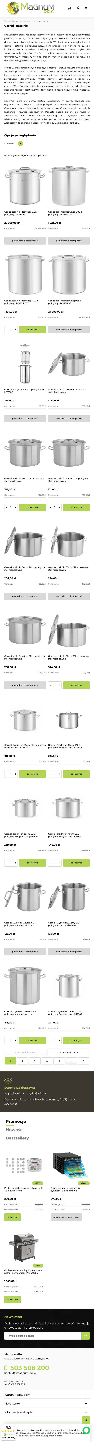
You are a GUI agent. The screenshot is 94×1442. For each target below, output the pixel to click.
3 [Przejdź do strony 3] (34, 1061)
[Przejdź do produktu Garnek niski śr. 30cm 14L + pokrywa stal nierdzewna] (25, 452)
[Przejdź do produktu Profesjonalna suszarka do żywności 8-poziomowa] (70, 1169)
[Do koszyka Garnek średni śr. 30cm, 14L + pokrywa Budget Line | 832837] (76, 774)
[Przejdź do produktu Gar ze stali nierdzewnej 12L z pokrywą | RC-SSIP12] (25, 186)
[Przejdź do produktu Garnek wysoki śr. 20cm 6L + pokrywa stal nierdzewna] (25, 897)
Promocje (16, 1121)
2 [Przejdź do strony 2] (22, 1061)
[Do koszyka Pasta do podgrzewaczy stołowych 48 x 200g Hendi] (12, 1217)
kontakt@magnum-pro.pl (20, 1372)
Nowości (15, 1129)
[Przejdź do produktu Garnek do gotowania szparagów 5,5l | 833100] (25, 364)
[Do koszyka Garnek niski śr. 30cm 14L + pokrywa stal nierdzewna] (32, 507)
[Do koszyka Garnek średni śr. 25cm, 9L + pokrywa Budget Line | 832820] (32, 774)
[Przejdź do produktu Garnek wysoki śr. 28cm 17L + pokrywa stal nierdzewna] (25, 986)
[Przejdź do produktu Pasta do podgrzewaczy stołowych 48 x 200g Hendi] (23, 1169)
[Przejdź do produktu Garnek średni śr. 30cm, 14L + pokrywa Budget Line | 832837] (69, 719)
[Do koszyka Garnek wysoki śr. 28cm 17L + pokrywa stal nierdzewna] (32, 1040)
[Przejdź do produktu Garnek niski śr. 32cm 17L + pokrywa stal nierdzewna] (69, 452)
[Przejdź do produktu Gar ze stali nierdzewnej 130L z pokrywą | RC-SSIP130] (69, 186)
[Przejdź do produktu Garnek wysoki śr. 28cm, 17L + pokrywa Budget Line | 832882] (69, 986)
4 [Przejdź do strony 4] (47, 1061)
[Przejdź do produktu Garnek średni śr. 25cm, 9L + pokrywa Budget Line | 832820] (25, 719)
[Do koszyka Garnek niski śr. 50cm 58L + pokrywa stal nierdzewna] (76, 685)
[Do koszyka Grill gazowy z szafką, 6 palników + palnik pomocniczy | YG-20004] (12, 1299)
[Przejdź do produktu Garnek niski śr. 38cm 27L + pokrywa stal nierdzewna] (69, 541)
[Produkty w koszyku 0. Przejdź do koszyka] (69, 8)
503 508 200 (29, 1368)
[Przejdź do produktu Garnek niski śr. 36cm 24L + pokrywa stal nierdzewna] (25, 541)
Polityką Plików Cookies (22, 1433)
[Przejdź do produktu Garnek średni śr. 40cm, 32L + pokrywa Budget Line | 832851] (69, 808)
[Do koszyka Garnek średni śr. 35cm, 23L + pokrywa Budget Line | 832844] (32, 863)
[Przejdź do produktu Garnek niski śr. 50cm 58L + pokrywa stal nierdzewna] (69, 630)
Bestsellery (17, 1138)
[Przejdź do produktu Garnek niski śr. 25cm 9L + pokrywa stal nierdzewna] (69, 364)
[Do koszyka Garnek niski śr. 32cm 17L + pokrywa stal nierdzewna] (76, 507)
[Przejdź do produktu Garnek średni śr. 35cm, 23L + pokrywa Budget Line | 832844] (25, 808)
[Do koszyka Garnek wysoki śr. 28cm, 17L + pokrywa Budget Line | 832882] (76, 1040)
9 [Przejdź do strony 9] (83, 1061)
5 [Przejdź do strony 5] (59, 1061)
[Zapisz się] (85, 1336)
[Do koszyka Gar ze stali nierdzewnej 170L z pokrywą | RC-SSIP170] (32, 329)
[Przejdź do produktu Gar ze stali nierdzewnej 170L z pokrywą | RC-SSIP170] (25, 275)
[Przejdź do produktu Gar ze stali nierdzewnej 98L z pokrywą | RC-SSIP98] (69, 275)
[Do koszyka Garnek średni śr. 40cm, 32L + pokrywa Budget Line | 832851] (76, 863)
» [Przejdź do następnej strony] (77, 1052)
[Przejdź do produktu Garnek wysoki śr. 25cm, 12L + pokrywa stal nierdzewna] (69, 897)
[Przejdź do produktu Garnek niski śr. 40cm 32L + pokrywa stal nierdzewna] (25, 630)
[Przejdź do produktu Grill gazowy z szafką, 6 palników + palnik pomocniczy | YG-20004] (23, 1252)
